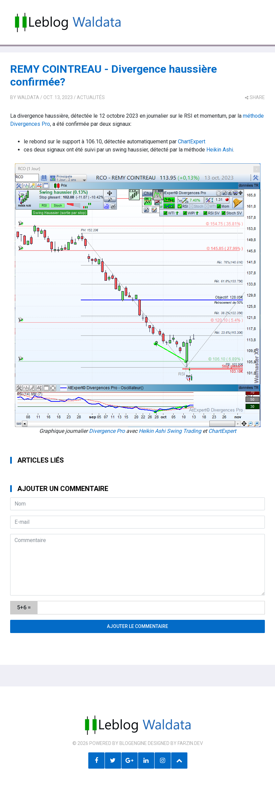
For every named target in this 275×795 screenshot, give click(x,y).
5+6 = (24, 607)
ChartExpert (191, 141)
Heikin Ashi (219, 149)
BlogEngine (133, 743)
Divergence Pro (107, 431)
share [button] (255, 97)
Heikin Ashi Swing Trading (170, 431)
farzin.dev (190, 743)
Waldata (28, 97)
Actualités (91, 97)
